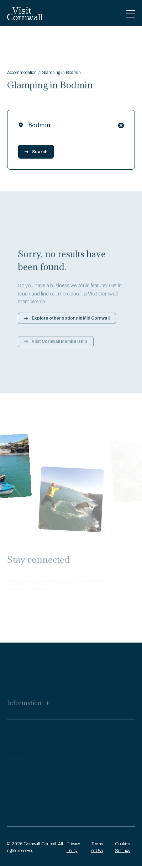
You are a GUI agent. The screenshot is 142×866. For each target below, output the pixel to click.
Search (36, 151)
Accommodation (22, 73)
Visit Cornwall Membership (55, 344)
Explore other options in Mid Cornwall (67, 320)
